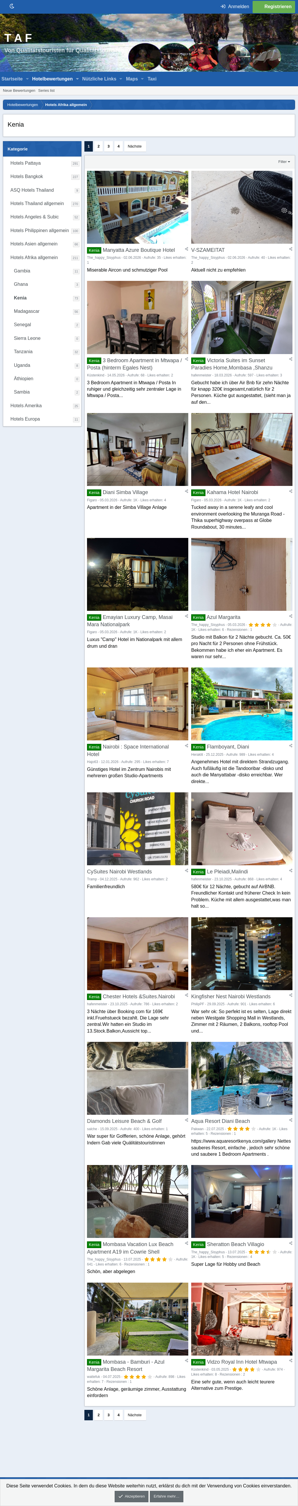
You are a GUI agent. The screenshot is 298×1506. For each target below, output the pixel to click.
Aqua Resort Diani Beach (220, 1142)
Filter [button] (283, 161)
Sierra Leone (27, 338)
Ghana (21, 284)
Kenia (20, 297)
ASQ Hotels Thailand (32, 190)
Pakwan (197, 1150)
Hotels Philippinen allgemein (39, 230)
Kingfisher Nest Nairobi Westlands (231, 1014)
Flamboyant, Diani (228, 760)
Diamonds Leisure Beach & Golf (124, 1142)
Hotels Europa (25, 419)
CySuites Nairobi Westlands (119, 887)
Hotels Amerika (26, 405)
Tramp (92, 895)
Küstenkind (95, 380)
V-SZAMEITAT (208, 253)
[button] (27, 79)
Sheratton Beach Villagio (235, 1268)
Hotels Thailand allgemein (37, 203)
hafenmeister (201, 380)
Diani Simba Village (125, 500)
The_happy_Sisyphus (103, 260)
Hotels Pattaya (25, 163)
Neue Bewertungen (19, 90)
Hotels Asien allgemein (34, 243)
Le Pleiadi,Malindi (227, 887)
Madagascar (27, 311)
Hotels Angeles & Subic (34, 216)
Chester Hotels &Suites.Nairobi (139, 1014)
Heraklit (197, 767)
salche (92, 1150)
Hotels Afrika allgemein (34, 257)
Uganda (22, 365)
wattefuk (93, 1403)
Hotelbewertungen (52, 78)
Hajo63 (92, 775)
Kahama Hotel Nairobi (232, 500)
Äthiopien (23, 378)
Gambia (22, 270)
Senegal (22, 324)
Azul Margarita (223, 628)
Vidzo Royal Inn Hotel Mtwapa (242, 1388)
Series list (46, 90)
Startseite (12, 78)
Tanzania (23, 351)
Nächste (135, 146)
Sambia (22, 391)
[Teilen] (186, 251)
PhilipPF (197, 1022)
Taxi (152, 78)
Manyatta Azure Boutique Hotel (139, 253)
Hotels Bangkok (26, 176)
